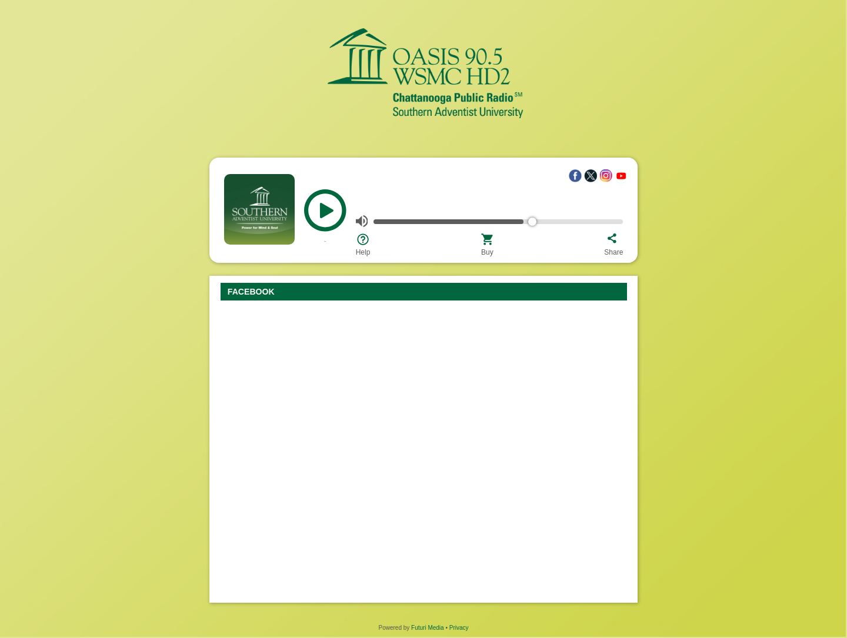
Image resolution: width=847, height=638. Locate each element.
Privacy (459, 627)
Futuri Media (427, 627)
